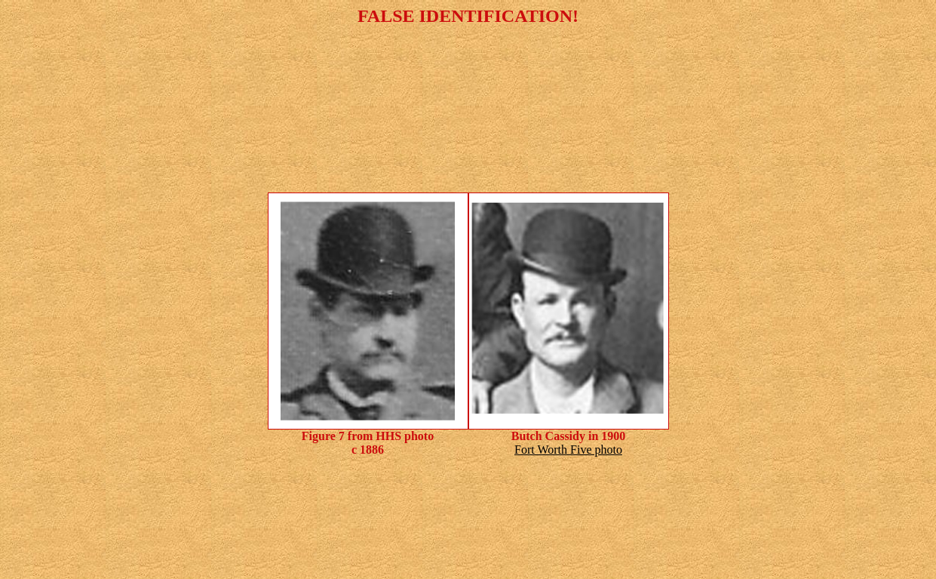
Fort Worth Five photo (568, 449)
